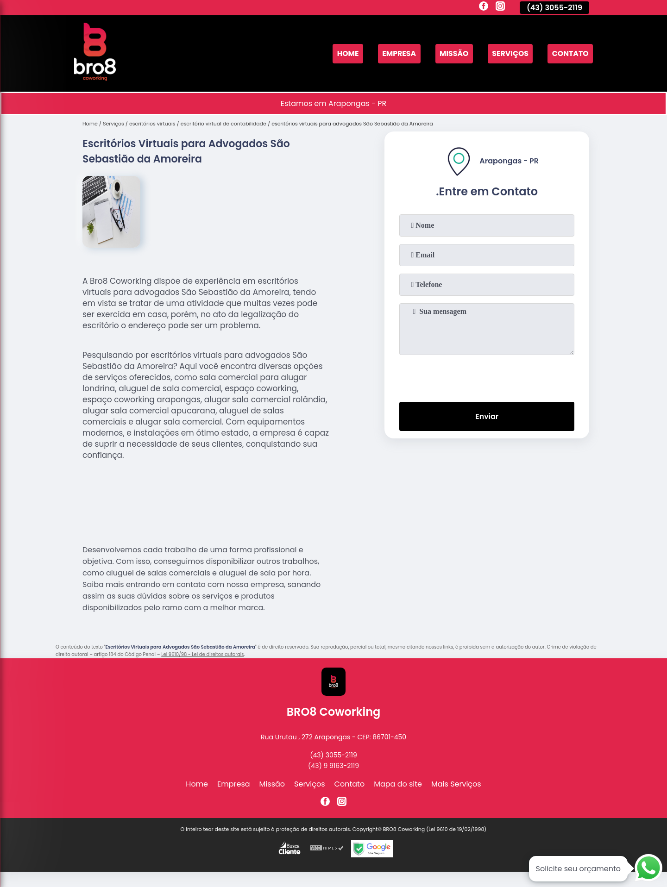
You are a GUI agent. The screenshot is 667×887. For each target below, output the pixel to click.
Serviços (509, 53)
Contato (569, 53)
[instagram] (500, 7)
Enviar (486, 416)
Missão (452, 53)
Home (345, 53)
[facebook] (483, 7)
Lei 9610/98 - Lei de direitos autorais (202, 654)
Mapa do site (398, 784)
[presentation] (486, 376)
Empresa (396, 53)
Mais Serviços (456, 784)
